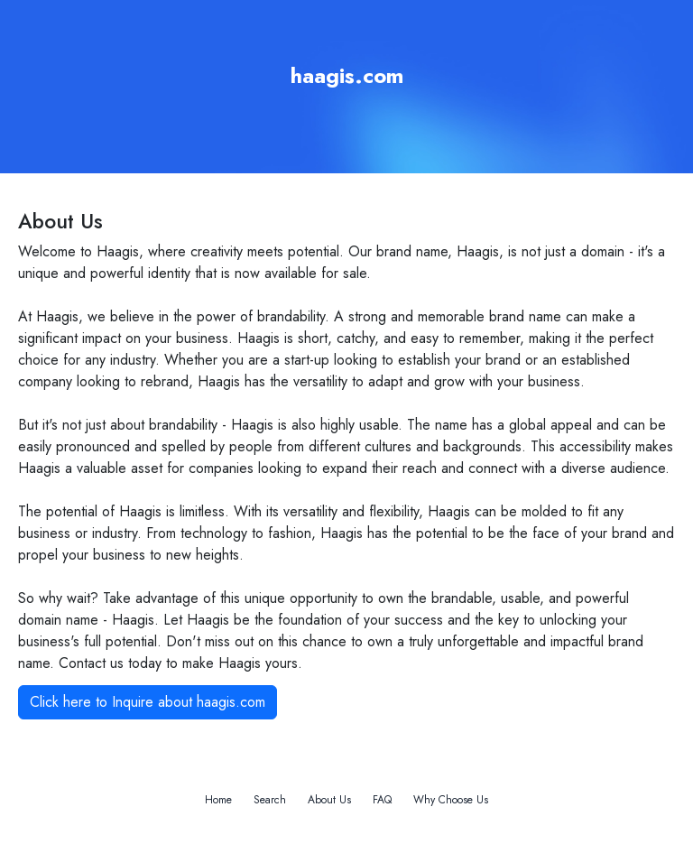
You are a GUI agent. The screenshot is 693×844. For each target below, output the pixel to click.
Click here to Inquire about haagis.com (147, 701)
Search (270, 800)
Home (218, 800)
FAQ (382, 800)
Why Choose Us (450, 800)
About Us (329, 800)
